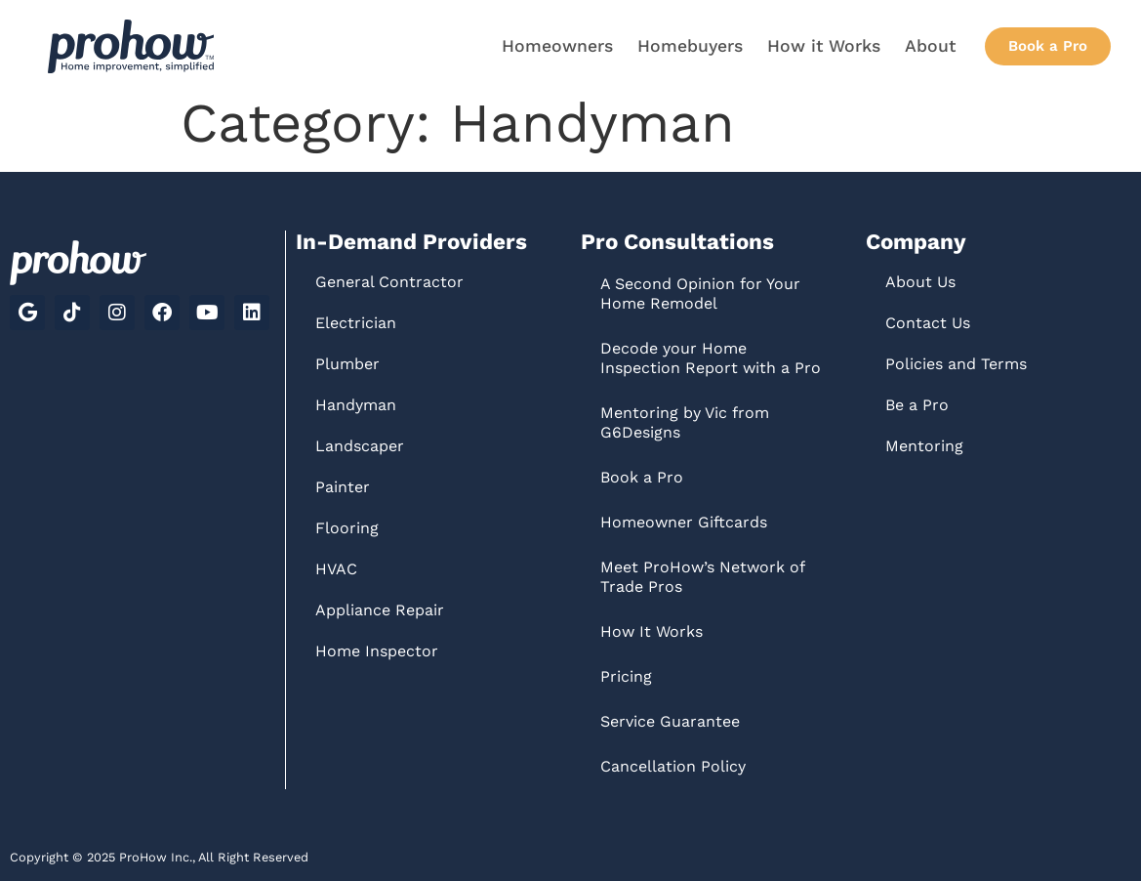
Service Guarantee (670, 721)
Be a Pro (917, 405)
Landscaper (359, 446)
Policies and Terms (956, 364)
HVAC (336, 569)
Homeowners (557, 46)
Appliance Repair (379, 610)
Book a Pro (641, 477)
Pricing (626, 676)
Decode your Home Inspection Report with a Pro (710, 358)
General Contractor (389, 282)
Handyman (355, 405)
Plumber (347, 364)
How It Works (651, 631)
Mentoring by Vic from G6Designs (684, 422)
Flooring (347, 528)
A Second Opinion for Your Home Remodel (700, 293)
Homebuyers (690, 46)
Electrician (355, 323)
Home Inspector (376, 651)
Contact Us (927, 323)
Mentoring (924, 446)
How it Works (823, 46)
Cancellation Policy (673, 766)
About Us (920, 282)
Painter (342, 487)
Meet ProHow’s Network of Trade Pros (702, 577)
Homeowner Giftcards (683, 522)
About (930, 46)
